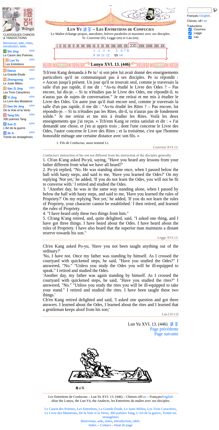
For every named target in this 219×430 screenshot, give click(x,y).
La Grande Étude (110, 409)
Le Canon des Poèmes (59, 409)
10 (97, 55)
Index (92, 425)
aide (100, 421)
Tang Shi (13, 115)
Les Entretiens (87, 409)
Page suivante (166, 333)
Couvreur (200, 29)
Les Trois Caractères (161, 409)
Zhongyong (15, 79)
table (136, 421)
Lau (196, 36)
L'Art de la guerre (148, 413)
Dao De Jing (15, 106)
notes (108, 421)
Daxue (11, 70)
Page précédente (164, 329)
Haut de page (123, 425)
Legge (198, 33)
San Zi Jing (15, 88)
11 (102, 55)
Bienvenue (88, 421)
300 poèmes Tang (122, 413)
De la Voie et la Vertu (93, 413)
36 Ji (10, 133)
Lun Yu (14, 60)
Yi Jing (12, 97)
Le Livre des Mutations (60, 413)
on (144, 397)
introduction (122, 421)
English (167, 397)
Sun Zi (11, 124)
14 (120, 55)
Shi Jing (12, 51)
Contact (105, 425)
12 (107, 55)
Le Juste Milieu (135, 409)
